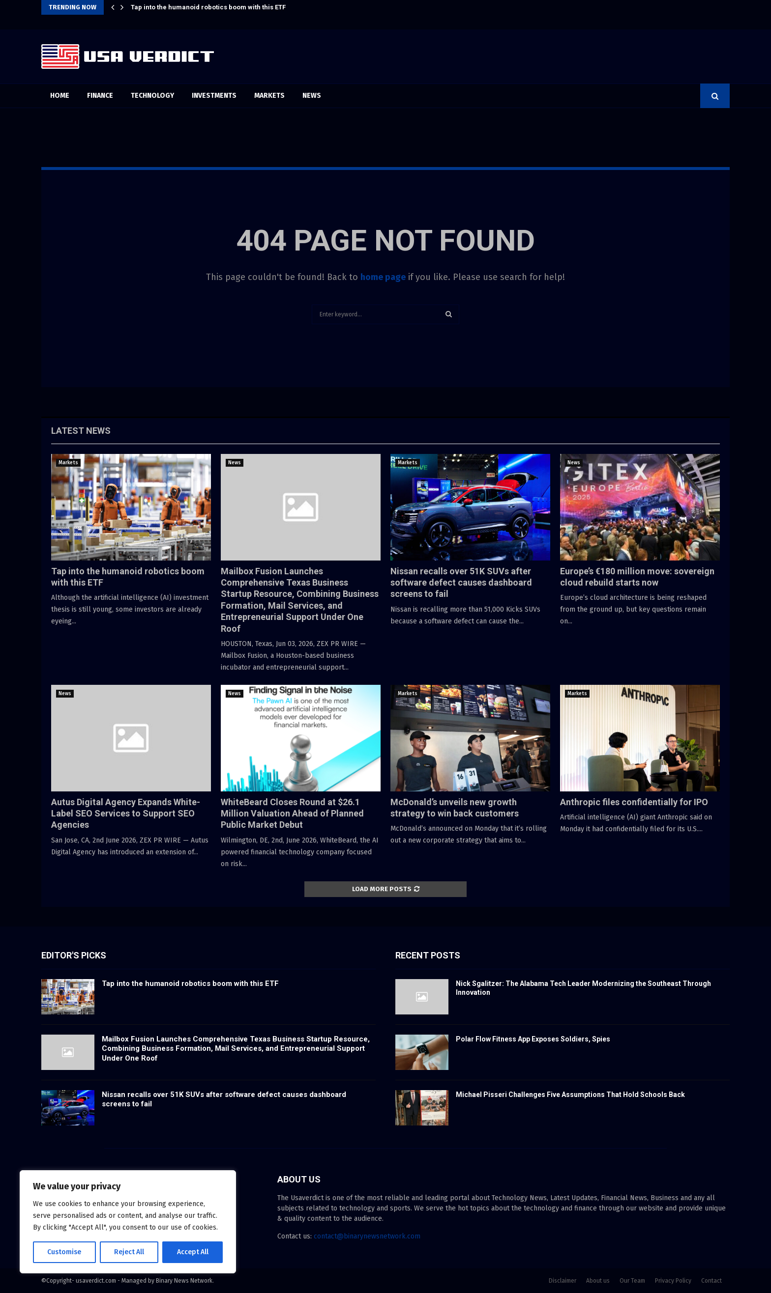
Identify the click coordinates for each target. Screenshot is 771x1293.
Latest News (81, 430)
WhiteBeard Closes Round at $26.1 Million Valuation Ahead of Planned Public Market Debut (292, 813)
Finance (100, 95)
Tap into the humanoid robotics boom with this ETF (208, 7)
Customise (64, 1252)
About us (598, 1280)
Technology (152, 95)
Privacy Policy (673, 1280)
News (311, 95)
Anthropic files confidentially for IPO (634, 802)
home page (383, 277)
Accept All (192, 1252)
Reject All (129, 1252)
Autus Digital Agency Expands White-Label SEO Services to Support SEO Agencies (125, 813)
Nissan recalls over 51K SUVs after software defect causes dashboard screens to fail (461, 582)
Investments (214, 95)
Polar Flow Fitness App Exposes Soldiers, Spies (533, 1039)
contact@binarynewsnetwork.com (367, 1236)
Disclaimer (562, 1280)
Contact (711, 1280)
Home (59, 95)
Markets (269, 95)
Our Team (632, 1280)
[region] (128, 1221)
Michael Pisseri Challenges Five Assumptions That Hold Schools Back (570, 1094)
